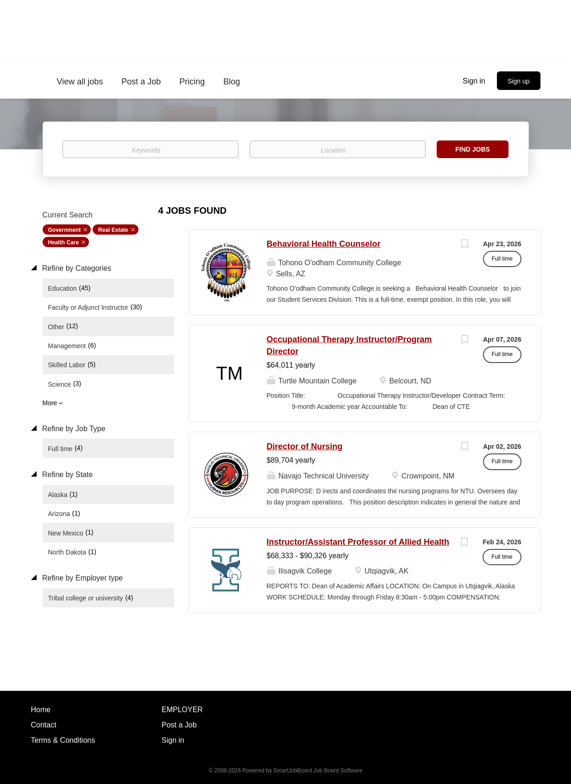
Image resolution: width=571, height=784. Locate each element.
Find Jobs (472, 149)
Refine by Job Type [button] (73, 429)
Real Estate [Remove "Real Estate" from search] (113, 230)
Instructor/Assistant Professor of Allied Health (358, 542)
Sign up (518, 81)
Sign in (474, 81)
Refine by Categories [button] (76, 268)
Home (41, 710)
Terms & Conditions (63, 740)
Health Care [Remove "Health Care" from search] (63, 242)
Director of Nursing (305, 446)
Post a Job (179, 725)
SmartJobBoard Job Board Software (317, 770)
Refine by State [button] (66, 474)
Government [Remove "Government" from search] (64, 230)
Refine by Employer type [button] (81, 578)
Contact (43, 725)
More (50, 403)
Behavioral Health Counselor (324, 244)
